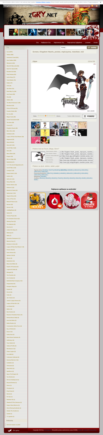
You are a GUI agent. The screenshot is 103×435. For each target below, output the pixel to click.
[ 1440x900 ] (62, 173)
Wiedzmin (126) (11, 63)
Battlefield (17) (10, 162)
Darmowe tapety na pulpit (13, 424)
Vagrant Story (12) (11, 196)
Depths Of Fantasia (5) (13, 266)
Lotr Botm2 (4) (10, 306)
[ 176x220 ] (60, 178)
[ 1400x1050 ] (84, 170)
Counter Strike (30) (12, 111)
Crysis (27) (9, 125)
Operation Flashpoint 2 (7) (13, 238)
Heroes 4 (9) (10, 207)
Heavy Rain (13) (11, 181)
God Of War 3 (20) (11, 148)
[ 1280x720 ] (49, 173)
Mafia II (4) (9, 309)
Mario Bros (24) (11, 131)
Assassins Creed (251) (13, 57)
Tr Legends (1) (10, 416)
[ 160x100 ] (66, 178)
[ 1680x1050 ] (76, 173)
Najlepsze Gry (46, 42)
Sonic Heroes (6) (11, 252)
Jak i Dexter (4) (11, 297)
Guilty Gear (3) (10, 334)
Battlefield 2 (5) (11, 261)
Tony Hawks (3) (11, 343)
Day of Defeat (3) (11, 328)
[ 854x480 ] (43, 176)
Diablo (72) (9, 83)
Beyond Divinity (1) (12, 382)
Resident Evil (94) (11, 71)
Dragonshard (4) (11, 283)
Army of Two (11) (11, 198)
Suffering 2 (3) (10, 340)
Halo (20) (9, 150)
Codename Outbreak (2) (13, 357)
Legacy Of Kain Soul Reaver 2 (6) (15, 246)
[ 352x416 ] (42, 178)
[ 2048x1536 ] (44, 171)
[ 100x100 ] (89, 178)
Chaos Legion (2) (11, 351)
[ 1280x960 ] (69, 170)
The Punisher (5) (11, 275)
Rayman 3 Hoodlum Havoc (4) (14, 314)
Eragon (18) (10, 156)
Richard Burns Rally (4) (13, 317)
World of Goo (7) (11, 241)
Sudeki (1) (9, 413)
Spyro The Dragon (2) (12, 374)
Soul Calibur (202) (11, 60)
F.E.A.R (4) (9, 292)
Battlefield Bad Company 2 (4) (14, 280)
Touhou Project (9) (11, 215)
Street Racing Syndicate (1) (14, 408)
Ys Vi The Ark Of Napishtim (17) (15, 164)
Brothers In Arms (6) (12, 244)
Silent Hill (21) (10, 142)
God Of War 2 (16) (11, 167)
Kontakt (85, 430)
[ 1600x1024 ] (69, 173)
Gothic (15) (9, 176)
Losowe (87, 42)
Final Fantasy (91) (11, 74)
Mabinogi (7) (10, 232)
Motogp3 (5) (10, 272)
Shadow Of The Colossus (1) (14, 402)
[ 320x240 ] (48, 178)
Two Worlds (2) (11, 377)
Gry (37, 42)
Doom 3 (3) (9, 331)
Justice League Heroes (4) (13, 300)
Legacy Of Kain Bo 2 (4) (13, 303)
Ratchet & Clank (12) (12, 190)
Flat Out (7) (10, 227)
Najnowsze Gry (59, 42)
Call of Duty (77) (11, 77)
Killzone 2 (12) (10, 187)
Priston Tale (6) (11, 249)
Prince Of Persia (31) (12, 108)
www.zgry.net (48, 430)
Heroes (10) (10, 204)
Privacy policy (92, 430)
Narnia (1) (9, 394)
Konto (96, 42)
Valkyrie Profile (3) (11, 345)
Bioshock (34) (10, 105)
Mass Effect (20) (11, 153)
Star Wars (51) (10, 88)
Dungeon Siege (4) (11, 286)
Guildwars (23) (10, 133)
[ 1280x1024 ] (76, 170)
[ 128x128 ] (78, 178)
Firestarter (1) (10, 388)
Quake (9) (9, 213)
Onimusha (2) (10, 365)
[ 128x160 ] (72, 178)
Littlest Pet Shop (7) (12, 230)
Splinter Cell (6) (11, 255)
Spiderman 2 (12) (11, 193)
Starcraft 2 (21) (10, 145)
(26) (12, 128)
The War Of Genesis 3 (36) (13, 102)
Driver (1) (9, 385)
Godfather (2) (10, 362)
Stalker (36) (10, 99)
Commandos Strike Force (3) (14, 326)
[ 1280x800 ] (56, 173)
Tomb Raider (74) (11, 80)
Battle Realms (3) (11, 323)
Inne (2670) (9, 51)
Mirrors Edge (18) (11, 159)
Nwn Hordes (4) (11, 312)
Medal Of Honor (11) (12, 201)
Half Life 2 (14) (10, 179)
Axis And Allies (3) (11, 320)
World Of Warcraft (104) (13, 66)
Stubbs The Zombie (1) (13, 410)
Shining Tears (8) (11, 221)
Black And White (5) (12, 263)
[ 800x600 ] (57, 170)
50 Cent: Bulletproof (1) (13, 379)
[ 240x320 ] (54, 178)
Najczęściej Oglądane (74, 42)
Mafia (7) (9, 235)
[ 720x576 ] (51, 170)
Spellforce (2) (10, 371)
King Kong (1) (10, 391)
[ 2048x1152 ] (44, 175)
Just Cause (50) (11, 94)
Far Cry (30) (10, 114)
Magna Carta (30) (11, 116)
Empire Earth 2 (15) (12, 173)
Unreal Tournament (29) (13, 119)
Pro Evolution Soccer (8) (13, 218)
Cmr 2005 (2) (10, 354)
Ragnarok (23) (10, 139)
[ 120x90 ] (83, 178)
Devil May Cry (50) (11, 91)
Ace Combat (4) (11, 278)
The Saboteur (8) (11, 224)
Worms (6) (9, 258)
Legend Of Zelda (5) (12, 269)
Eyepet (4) (9, 289)
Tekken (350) (10, 54)
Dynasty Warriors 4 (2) (12, 360)
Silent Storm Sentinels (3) (13, 337)
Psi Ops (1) (9, 396)
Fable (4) (9, 295)
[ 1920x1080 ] (84, 173)
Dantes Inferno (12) (12, 184)
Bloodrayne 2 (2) (11, 348)
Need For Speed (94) (12, 68)
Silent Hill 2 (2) (10, 368)
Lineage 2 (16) (10, 170)
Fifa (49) (9, 97)
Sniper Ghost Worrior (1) (13, 405)
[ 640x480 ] (45, 170)
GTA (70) (9, 85)
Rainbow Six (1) (11, 399)
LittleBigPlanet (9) (11, 210)
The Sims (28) (10, 122)
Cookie (80, 430)
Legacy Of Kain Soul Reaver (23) (15, 136)
